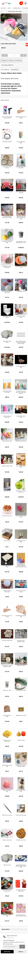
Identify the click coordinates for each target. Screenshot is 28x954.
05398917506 (10, 938)
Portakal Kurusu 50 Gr (21, 840)
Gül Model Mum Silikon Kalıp (7, 766)
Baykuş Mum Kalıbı (21, 291)
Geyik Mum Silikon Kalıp (7, 466)
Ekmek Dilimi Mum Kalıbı (7, 716)
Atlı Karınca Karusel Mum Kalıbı (7, 417)
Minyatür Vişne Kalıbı (7, 840)
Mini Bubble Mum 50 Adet (7, 566)
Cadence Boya (17, 8)
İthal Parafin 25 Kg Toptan (7, 317)
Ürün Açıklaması (5, 69)
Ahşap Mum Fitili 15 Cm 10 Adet (7, 616)
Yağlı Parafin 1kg (7, 865)
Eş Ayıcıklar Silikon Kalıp (7, 191)
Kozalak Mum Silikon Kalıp (20, 417)
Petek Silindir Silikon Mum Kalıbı (7, 392)
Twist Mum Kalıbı (21, 740)
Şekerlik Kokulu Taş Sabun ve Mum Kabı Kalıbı (21, 217)
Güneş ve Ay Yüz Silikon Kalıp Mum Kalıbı (21, 766)
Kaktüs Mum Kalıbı (21, 665)
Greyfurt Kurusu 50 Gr (7, 515)
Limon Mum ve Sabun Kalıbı (7, 242)
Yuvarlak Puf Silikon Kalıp (21, 317)
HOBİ (9, 8)
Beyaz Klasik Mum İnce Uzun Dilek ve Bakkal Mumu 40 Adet (21, 342)
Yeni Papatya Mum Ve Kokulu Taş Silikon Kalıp (21, 915)
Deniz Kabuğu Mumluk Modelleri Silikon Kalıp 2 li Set (21, 866)
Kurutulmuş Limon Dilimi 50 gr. (7, 741)
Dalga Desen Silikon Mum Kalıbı (7, 267)
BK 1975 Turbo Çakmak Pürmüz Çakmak (7, 117)
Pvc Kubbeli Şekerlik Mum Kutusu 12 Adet (7, 217)
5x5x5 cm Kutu (7, 540)
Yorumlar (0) (14, 69)
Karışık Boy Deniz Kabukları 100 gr (21, 641)
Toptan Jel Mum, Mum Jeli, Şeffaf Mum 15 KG (21, 242)
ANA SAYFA (3, 8)
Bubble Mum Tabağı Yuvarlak (7, 167)
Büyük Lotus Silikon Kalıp (7, 791)
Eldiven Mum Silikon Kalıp (7, 915)
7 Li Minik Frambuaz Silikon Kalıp (7, 591)
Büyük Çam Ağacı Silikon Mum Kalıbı (21, 167)
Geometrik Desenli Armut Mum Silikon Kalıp (21, 566)
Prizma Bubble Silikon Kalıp (21, 791)
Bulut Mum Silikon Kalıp (21, 815)
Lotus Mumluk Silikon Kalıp (21, 466)
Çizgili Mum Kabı (7, 490)
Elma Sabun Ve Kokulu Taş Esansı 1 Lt (21, 491)
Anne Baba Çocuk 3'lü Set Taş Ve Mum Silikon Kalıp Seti (21, 392)
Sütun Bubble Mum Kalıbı (21, 142)
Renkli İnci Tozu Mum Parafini (21, 591)
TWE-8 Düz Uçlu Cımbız (7, 815)
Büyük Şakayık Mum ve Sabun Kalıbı (7, 292)
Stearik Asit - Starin (7, 690)
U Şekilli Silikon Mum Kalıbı (20, 541)
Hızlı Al (21, 951)
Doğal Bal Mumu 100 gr (21, 715)
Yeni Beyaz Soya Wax (7, 141)
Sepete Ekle (7, 951)
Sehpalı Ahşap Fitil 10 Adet (21, 367)
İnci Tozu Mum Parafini (21, 690)
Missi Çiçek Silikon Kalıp (7, 640)
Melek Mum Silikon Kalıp (21, 441)
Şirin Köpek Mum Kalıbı (7, 366)
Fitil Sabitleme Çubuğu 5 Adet (21, 616)
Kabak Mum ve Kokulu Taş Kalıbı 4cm (7, 890)
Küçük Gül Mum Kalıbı (7, 441)
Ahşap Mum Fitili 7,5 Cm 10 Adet (21, 117)
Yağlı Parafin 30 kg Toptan (7, 342)
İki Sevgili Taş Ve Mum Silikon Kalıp (21, 890)
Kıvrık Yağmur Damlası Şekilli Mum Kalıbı (7, 666)
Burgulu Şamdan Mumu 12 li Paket (21, 192)
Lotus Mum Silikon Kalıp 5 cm (21, 267)
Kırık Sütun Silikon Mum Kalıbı (21, 516)
